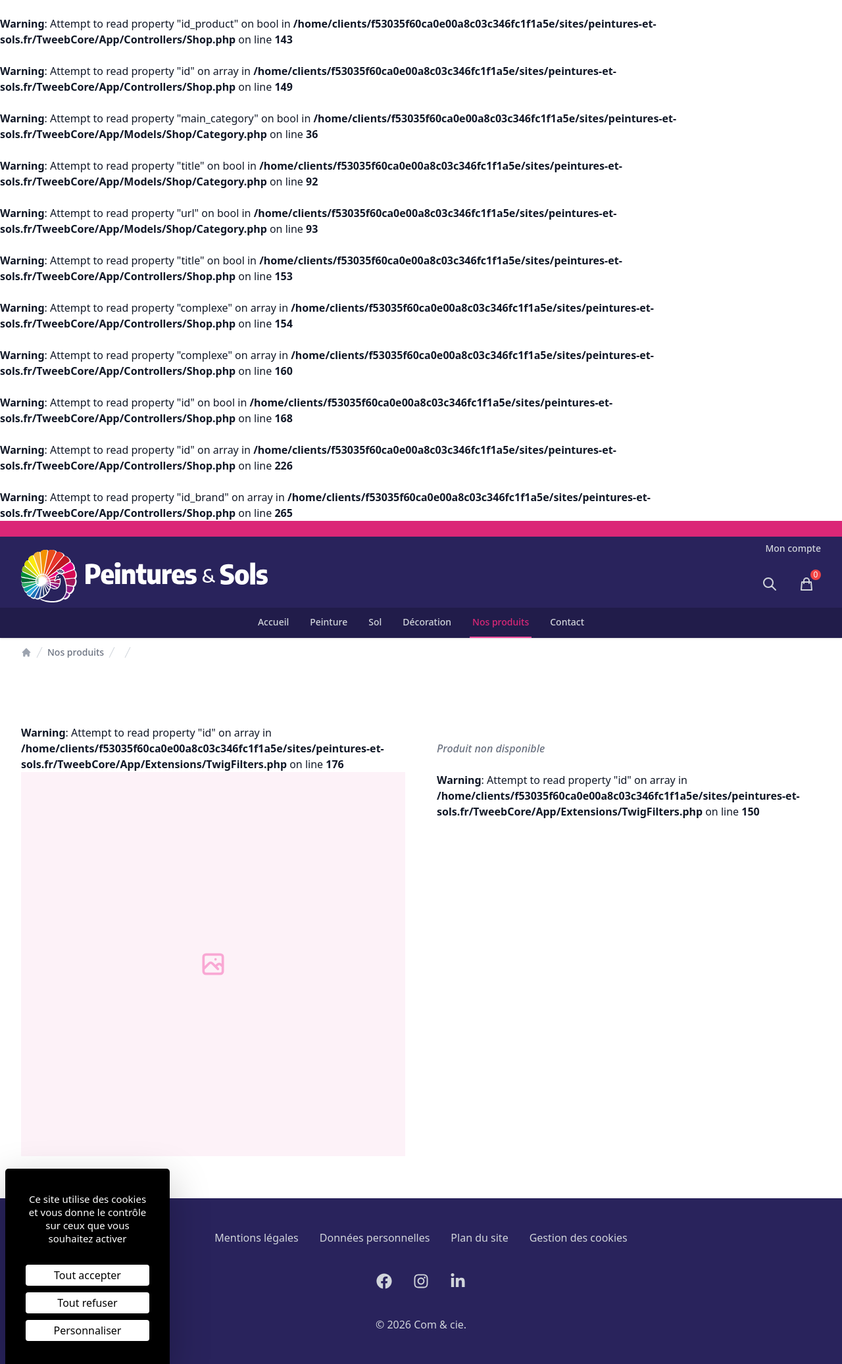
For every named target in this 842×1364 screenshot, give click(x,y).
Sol (375, 622)
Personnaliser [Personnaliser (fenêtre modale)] (88, 1330)
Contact (567, 622)
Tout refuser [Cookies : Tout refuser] (87, 1303)
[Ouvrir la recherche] (769, 584)
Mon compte (793, 548)
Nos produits (500, 622)
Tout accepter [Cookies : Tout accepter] (87, 1275)
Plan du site (479, 1237)
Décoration (427, 622)
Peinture (328, 622)
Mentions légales (256, 1237)
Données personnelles (375, 1237)
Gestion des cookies (579, 1237)
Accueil (273, 622)
